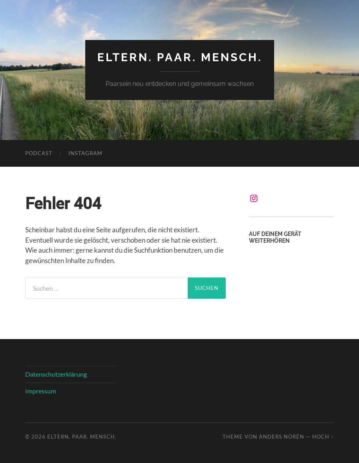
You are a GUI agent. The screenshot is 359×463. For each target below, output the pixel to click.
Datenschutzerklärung (56, 374)
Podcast (38, 153)
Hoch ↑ (323, 436)
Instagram (85, 153)
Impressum (40, 391)
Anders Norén (281, 436)
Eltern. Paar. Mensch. (179, 57)
